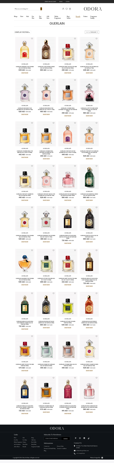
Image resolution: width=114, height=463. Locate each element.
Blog (61, 1)
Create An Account (50, 1)
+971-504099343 (80, 457)
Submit (65, 442)
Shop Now (24, 72)
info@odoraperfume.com (82, 454)
